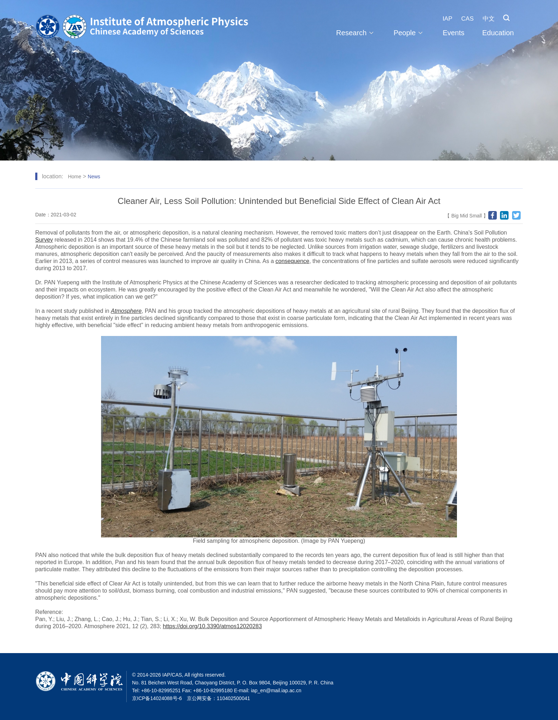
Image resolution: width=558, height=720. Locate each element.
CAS (467, 18)
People (409, 33)
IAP (447, 18)
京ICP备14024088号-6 (157, 698)
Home (74, 176)
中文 (489, 18)
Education (498, 33)
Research (356, 33)
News (94, 176)
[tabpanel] (279, 80)
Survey (44, 240)
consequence (292, 261)
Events (453, 33)
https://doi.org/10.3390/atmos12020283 (212, 626)
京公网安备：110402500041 (218, 698)
